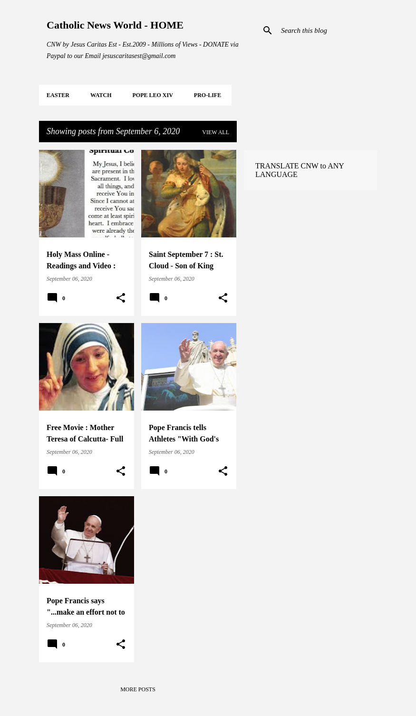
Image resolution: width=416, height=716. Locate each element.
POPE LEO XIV (152, 95)
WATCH (100, 95)
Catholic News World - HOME (115, 25)
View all (215, 132)
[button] (120, 298)
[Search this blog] (327, 30)
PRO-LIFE (207, 95)
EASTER (58, 95)
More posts (137, 689)
